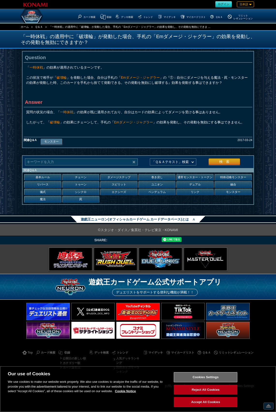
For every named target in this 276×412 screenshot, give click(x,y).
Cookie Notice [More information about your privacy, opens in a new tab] (125, 391)
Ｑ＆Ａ (39, 26)
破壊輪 (62, 77)
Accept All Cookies (205, 402)
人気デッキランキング (127, 360)
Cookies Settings (206, 377)
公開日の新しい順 (74, 358)
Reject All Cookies (205, 389)
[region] (138, 389)
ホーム (25, 26)
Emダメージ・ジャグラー (140, 77)
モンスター (51, 141)
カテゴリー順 (71, 363)
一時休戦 (36, 67)
